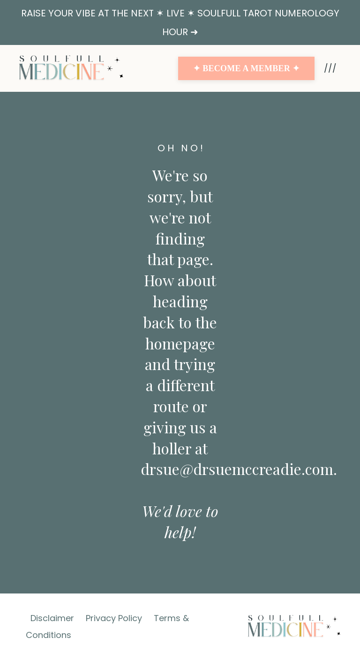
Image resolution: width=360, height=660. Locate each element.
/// (330, 68)
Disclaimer (52, 618)
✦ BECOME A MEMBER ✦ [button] (246, 68)
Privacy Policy (114, 618)
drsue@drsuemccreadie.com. (239, 469)
